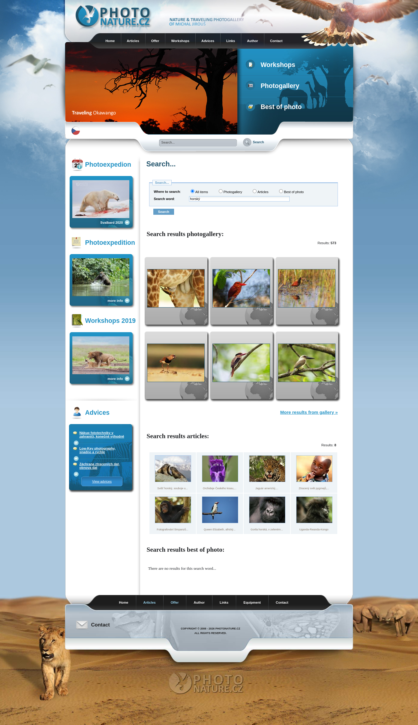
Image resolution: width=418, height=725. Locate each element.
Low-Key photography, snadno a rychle (98, 450)
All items (199, 191)
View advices (102, 481)
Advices (207, 41)
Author (252, 41)
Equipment (252, 602)
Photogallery (273, 85)
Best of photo (275, 107)
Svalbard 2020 (111, 222)
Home (110, 41)
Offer (155, 41)
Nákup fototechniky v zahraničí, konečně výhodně (102, 434)
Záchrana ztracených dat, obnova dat (100, 465)
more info (115, 300)
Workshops (180, 41)
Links (230, 41)
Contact (276, 41)
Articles (133, 41)
